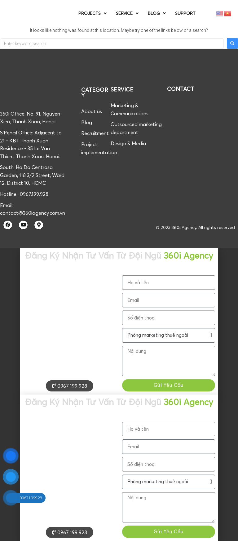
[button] (230, 532)
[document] (119, 321)
